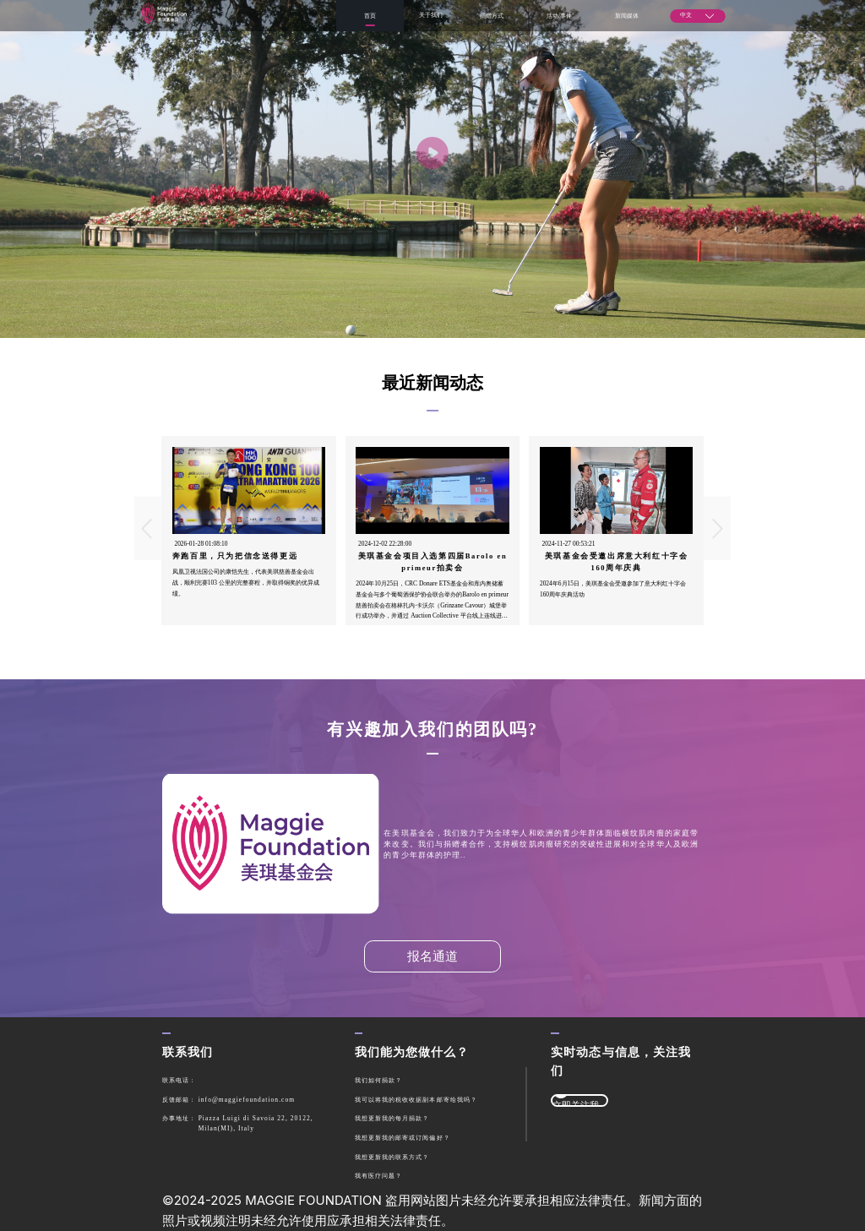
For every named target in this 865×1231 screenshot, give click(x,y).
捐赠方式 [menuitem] (491, 15)
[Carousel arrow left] (147, 528)
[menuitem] (431, 15)
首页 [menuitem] (370, 15)
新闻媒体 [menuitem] (627, 15)
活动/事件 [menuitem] (559, 15)
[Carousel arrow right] (717, 528)
